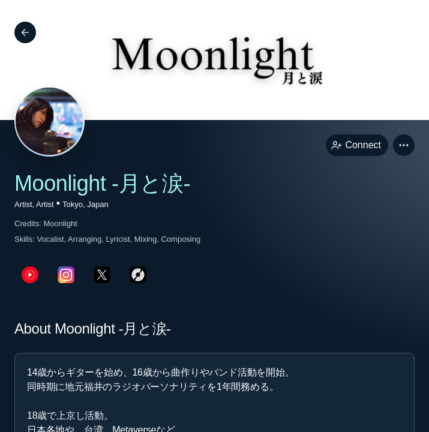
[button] (404, 145)
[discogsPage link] (138, 274)
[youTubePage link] (30, 274)
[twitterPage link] (102, 274)
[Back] (25, 32)
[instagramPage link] (66, 274)
